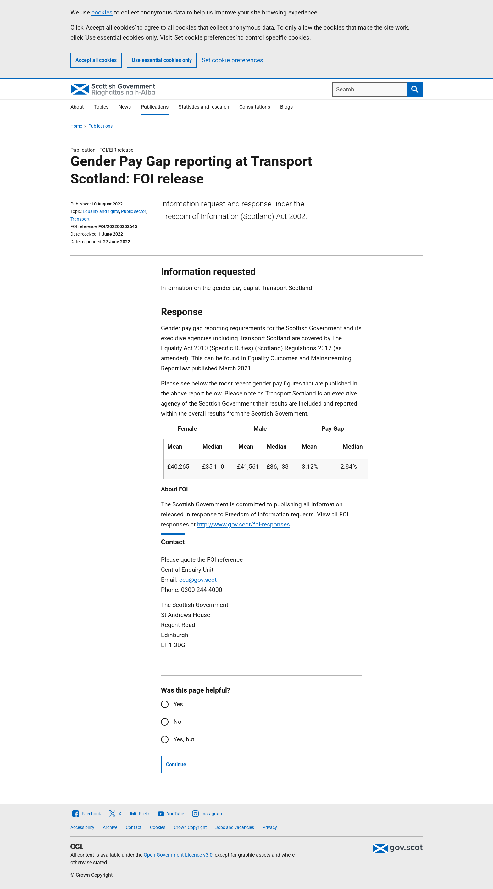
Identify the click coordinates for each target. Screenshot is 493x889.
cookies (102, 12)
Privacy (270, 827)
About (77, 107)
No (177, 721)
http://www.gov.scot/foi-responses (243, 524)
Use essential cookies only (162, 60)
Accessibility (82, 827)
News (125, 107)
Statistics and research (204, 107)
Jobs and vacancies (234, 827)
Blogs (286, 107)
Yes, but (184, 739)
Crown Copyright (190, 827)
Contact (133, 827)
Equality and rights (101, 211)
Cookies (157, 827)
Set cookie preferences (232, 60)
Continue (176, 764)
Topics (101, 107)
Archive (110, 827)
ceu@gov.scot (198, 579)
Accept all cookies (96, 60)
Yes (178, 704)
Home (76, 125)
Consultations (254, 107)
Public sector (133, 211)
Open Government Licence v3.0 (178, 855)
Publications (155, 107)
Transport (80, 218)
